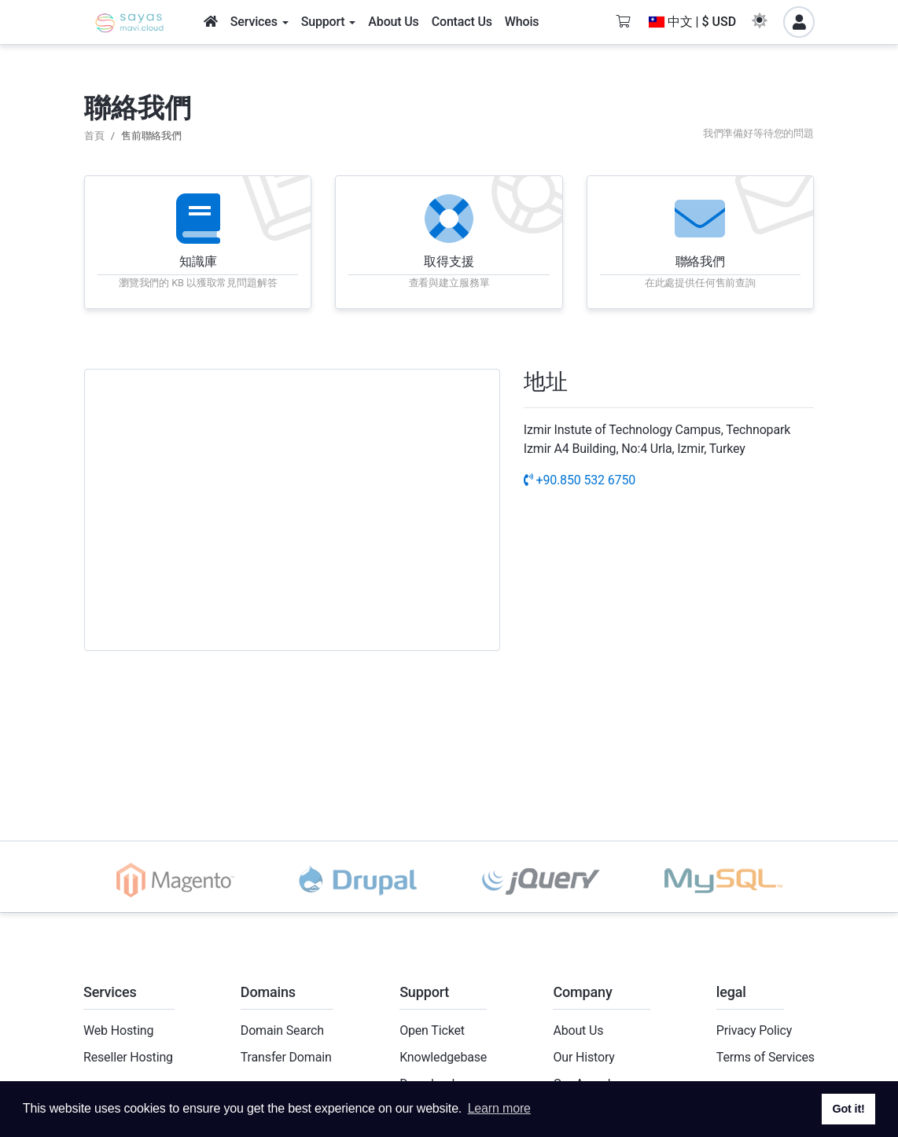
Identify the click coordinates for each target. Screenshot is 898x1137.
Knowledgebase (443, 1057)
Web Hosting (118, 1030)
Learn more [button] (499, 1108)
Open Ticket (432, 1030)
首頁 (94, 136)
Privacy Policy (754, 1030)
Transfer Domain (286, 1057)
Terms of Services (765, 1057)
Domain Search (282, 1030)
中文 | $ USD (693, 21)
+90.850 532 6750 (579, 480)
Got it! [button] (848, 1108)
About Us (578, 1030)
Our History (583, 1057)
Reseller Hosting (128, 1057)
